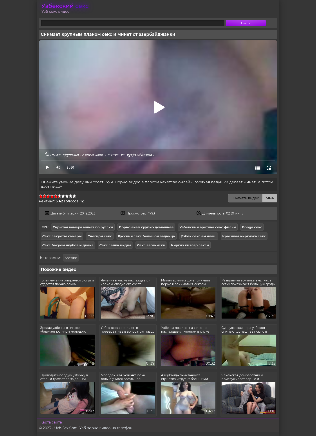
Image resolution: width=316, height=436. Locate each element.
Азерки (71, 258)
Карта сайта (51, 422)
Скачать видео (252, 198)
